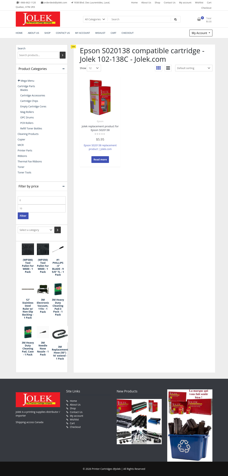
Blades (24, 90)
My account (185, 2)
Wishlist (199, 2)
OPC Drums (27, 117)
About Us (146, 2)
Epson (100, 121)
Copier (21, 139)
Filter (23, 215)
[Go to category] (57, 230)
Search (22, 48)
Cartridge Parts (26, 86)
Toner (21, 167)
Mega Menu (26, 80)
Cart (209, 2)
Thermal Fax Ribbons (30, 161)
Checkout (206, 7)
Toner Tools (24, 172)
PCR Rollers (26, 123)
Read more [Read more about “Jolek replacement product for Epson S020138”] (100, 159)
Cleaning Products (28, 134)
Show (83, 68)
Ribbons (22, 156)
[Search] (63, 55)
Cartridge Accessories (32, 95)
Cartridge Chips (29, 101)
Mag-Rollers (27, 112)
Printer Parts (25, 150)
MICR (21, 145)
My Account (200, 33)
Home (134, 2)
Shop (157, 2)
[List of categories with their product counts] (36, 230)
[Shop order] (193, 68)
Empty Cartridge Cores (33, 106)
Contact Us (170, 2)
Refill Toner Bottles (31, 128)
